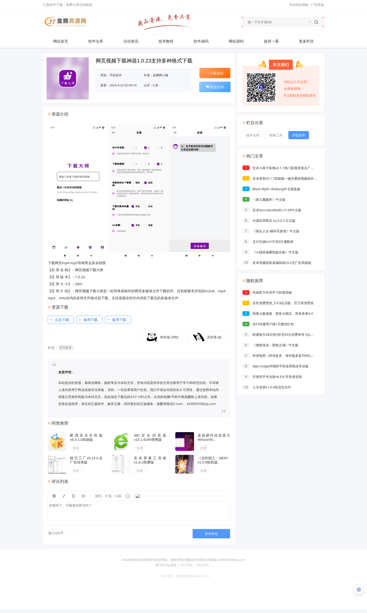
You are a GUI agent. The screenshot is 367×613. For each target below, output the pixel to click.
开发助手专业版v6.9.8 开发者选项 (272, 376)
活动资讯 (135, 41)
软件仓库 (100, 41)
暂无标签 (65, 347)
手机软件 (116, 75)
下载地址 (215, 73)
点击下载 (59, 319)
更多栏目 (311, 41)
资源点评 (215, 86)
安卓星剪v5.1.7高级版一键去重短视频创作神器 (281, 178)
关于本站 (187, 565)
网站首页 (60, 41)
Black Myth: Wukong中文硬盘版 (271, 189)
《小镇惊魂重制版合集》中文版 (270, 252)
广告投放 (317, 4)
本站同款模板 (298, 4)
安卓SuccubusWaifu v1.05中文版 (271, 210)
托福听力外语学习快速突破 (267, 292)
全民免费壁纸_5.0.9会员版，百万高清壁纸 (278, 303)
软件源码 (206, 41)
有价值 (169, 337)
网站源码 (241, 41)
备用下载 (88, 319)
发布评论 (211, 533)
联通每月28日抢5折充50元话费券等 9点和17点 (281, 334)
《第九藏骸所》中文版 (263, 199)
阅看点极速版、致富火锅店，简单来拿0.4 (277, 313)
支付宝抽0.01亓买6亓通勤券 (268, 241)
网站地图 (165, 576)
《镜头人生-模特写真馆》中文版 (270, 231)
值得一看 (276, 41)
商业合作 (203, 565)
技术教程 (170, 41)
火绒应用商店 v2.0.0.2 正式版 (268, 220)
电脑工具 (275, 135)
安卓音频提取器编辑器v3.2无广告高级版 (276, 262)
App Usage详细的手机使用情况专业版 (275, 366)
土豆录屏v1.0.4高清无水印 (266, 387)
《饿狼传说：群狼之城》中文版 (270, 345)
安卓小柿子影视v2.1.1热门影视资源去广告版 (279, 168)
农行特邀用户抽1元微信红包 (268, 324)
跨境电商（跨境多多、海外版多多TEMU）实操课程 (284, 355)
